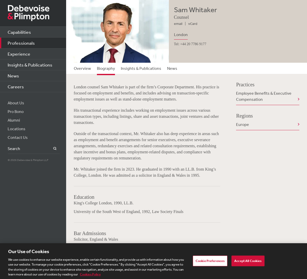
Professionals (21, 43)
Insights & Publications (30, 65)
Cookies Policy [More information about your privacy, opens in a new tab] (90, 276)
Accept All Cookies (247, 262)
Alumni (14, 120)
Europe (242, 124)
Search (51, 148)
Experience (19, 54)
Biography (106, 68)
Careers (16, 86)
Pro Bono (16, 111)
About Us (16, 102)
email (178, 23)
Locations (16, 128)
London (181, 34)
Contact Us (18, 137)
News (13, 75)
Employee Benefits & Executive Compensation (263, 96)
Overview (82, 68)
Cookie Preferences (210, 262)
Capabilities (19, 32)
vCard (192, 23)
